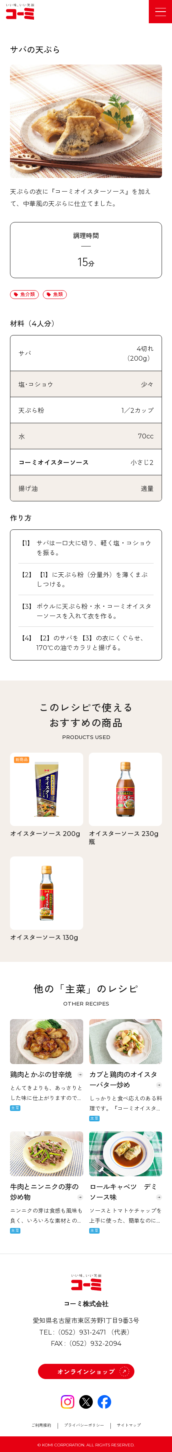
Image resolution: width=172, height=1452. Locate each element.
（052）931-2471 (80, 1332)
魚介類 (27, 294)
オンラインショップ (86, 1372)
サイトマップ (129, 1426)
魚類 (58, 294)
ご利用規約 (41, 1426)
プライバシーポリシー (84, 1426)
